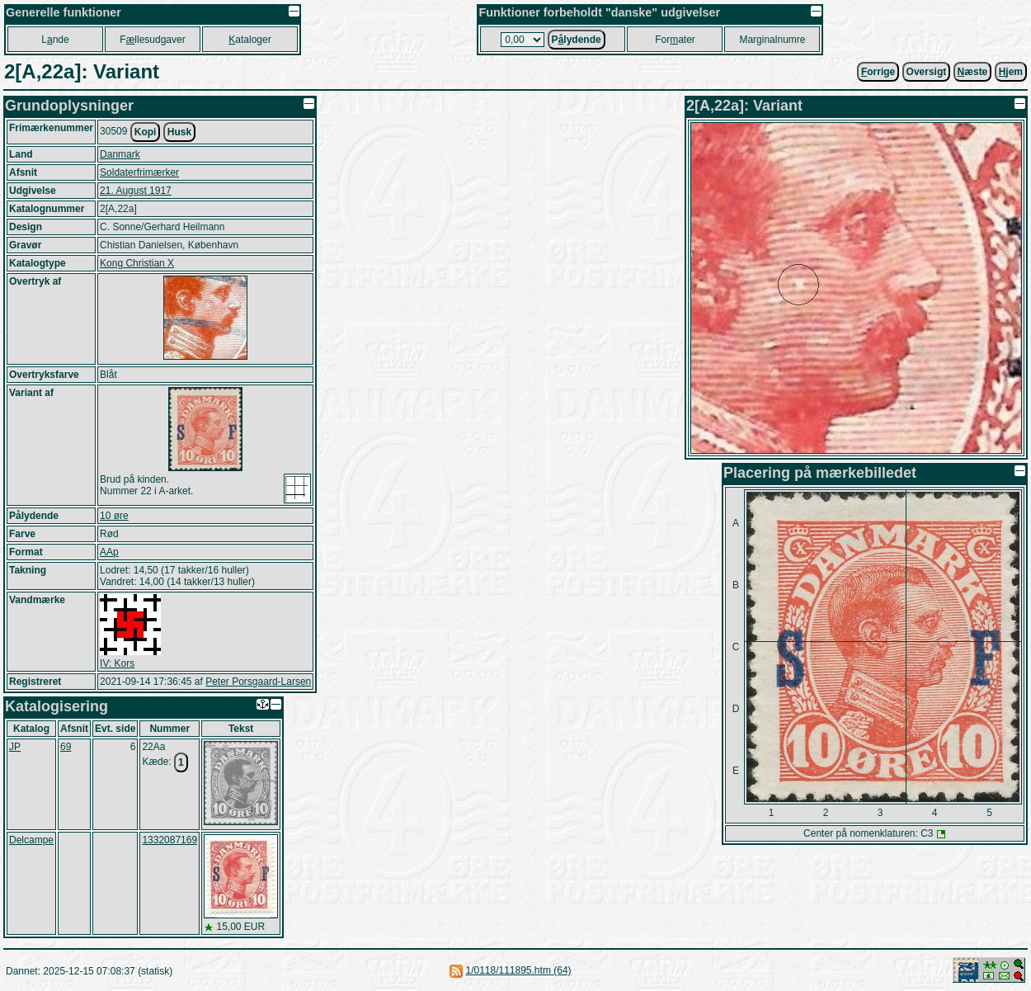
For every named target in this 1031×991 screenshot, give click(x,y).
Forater (675, 39)
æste (973, 72)
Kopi (145, 132)
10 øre (114, 515)
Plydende (576, 39)
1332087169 (169, 840)
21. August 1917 (136, 190)
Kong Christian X (137, 263)
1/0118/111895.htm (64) (518, 970)
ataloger (249, 39)
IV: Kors (117, 663)
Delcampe (31, 840)
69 (65, 747)
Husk (179, 132)
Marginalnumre (772, 39)
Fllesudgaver (152, 39)
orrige (878, 72)
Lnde (54, 39)
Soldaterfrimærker (139, 172)
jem (1011, 72)
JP (15, 747)
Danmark (120, 154)
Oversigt (926, 72)
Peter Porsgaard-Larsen (258, 681)
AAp (109, 552)
